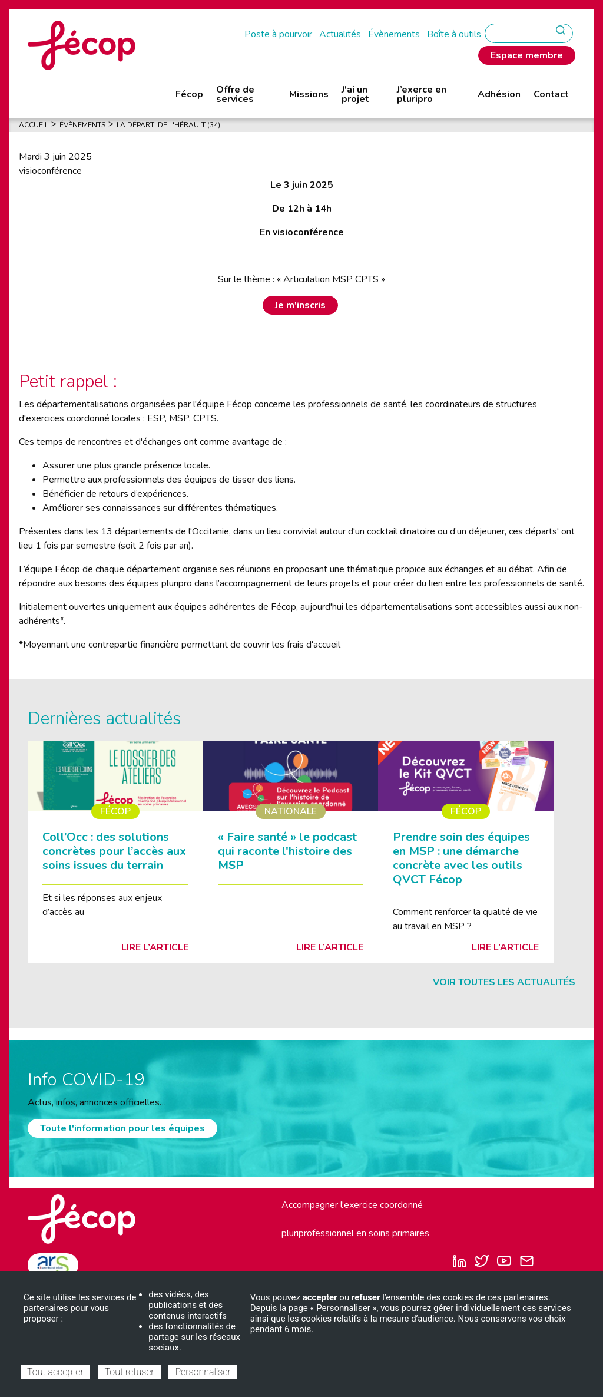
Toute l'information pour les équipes (122, 1128)
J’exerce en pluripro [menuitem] (421, 94)
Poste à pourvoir (278, 34)
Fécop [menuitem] (189, 94)
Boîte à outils (454, 34)
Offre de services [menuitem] (235, 94)
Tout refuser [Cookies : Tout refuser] (129, 1372)
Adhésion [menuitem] (499, 94)
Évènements (394, 34)
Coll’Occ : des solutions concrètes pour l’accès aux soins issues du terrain (114, 851)
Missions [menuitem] (309, 94)
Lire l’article (154, 947)
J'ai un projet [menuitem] (355, 94)
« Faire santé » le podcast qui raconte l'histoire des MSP (287, 851)
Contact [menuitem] (551, 94)
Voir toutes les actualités (504, 982)
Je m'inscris (300, 305)
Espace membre (527, 55)
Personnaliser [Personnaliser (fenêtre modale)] (202, 1372)
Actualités (340, 34)
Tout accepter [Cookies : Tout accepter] (55, 1372)
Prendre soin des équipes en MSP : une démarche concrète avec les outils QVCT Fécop (461, 858)
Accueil (33, 125)
